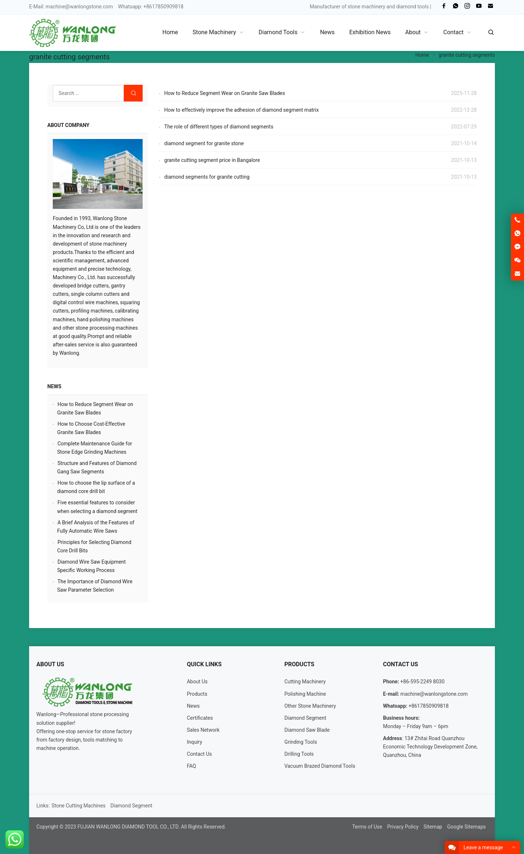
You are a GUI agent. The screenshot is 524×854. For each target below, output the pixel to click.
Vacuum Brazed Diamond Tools (319, 766)
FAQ (191, 766)
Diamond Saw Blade (307, 730)
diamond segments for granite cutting (206, 177)
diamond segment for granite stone (204, 143)
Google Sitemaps (466, 827)
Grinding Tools (300, 742)
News (54, 386)
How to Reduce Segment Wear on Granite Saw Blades (224, 93)
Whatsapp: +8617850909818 (150, 6)
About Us (197, 681)
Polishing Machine (305, 694)
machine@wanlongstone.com (79, 6)
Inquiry (194, 742)
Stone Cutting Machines (78, 806)
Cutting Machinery (304, 681)
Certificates (200, 718)
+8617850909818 (429, 706)
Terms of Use (367, 827)
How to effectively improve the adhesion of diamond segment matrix (241, 110)
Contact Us (199, 754)
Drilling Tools (299, 754)
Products (197, 694)
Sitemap (433, 827)
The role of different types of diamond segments (218, 127)
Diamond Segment (305, 718)
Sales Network (203, 730)
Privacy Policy (402, 827)
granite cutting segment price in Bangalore (212, 160)
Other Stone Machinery (310, 706)
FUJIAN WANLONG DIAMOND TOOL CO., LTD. (129, 827)
